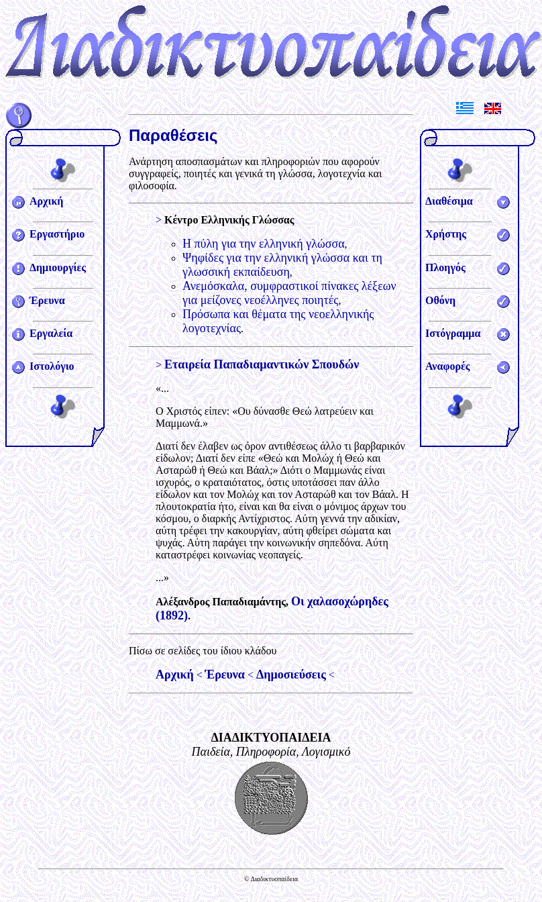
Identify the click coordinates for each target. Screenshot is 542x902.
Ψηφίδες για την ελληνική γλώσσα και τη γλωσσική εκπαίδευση (282, 265)
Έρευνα (47, 300)
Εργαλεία (51, 333)
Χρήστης (445, 234)
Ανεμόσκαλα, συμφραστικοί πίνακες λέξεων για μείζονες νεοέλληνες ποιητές (289, 293)
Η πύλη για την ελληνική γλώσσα (263, 243)
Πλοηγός (445, 267)
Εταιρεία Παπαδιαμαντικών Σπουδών (261, 364)
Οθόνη (440, 300)
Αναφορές (447, 366)
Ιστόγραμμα (452, 333)
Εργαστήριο (57, 234)
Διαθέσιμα (449, 201)
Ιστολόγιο (52, 366)
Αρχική (46, 201)
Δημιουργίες (58, 267)
